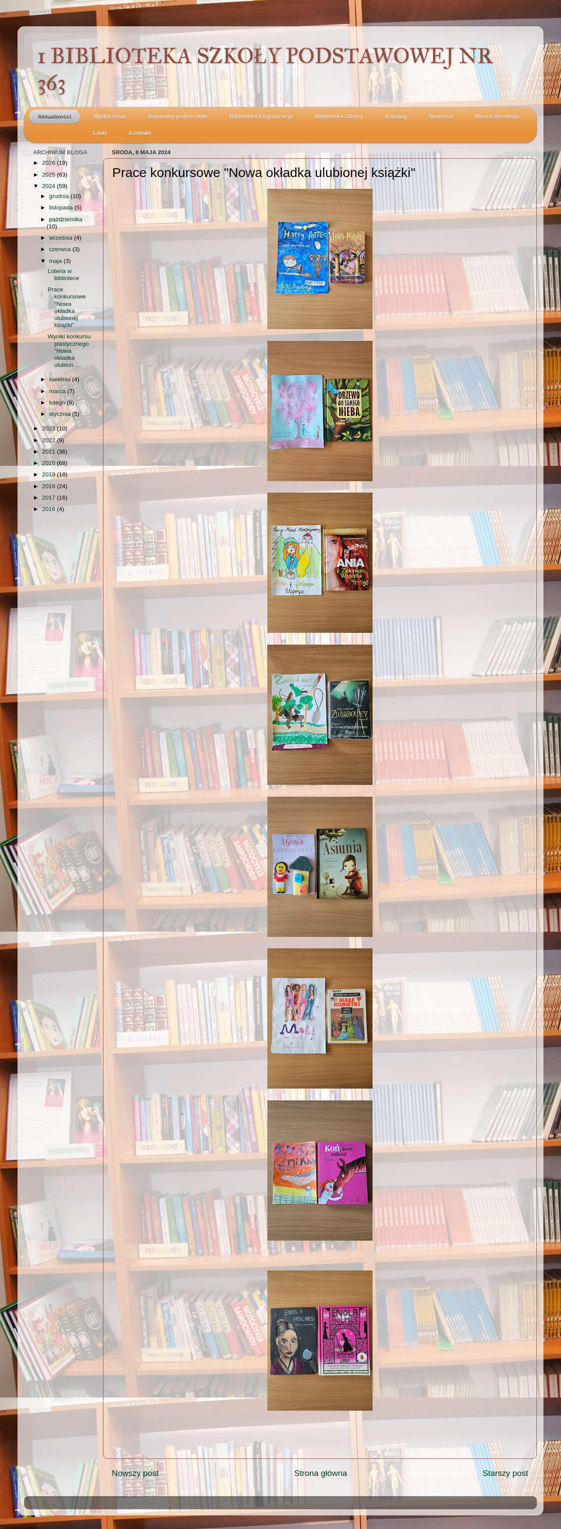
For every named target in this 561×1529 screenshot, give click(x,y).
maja (56, 261)
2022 (49, 440)
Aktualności (54, 117)
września (61, 237)
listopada (62, 207)
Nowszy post (135, 1473)
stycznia (60, 414)
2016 (49, 509)
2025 (49, 174)
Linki (100, 133)
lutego (58, 402)
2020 (49, 463)
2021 (49, 451)
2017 (49, 497)
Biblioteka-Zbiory (339, 116)
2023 (49, 428)
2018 (49, 486)
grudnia (60, 196)
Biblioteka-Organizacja (261, 116)
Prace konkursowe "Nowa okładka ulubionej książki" (67, 307)
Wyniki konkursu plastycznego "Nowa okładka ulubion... (69, 350)
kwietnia (60, 379)
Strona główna (320, 1473)
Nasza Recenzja (497, 116)
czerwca (60, 249)
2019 (49, 474)
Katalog (396, 116)
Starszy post (505, 1473)
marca (58, 391)
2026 (49, 163)
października (65, 219)
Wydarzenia (109, 116)
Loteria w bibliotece (63, 274)
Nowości (441, 116)
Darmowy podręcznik (177, 116)
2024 (49, 186)
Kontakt (140, 133)
